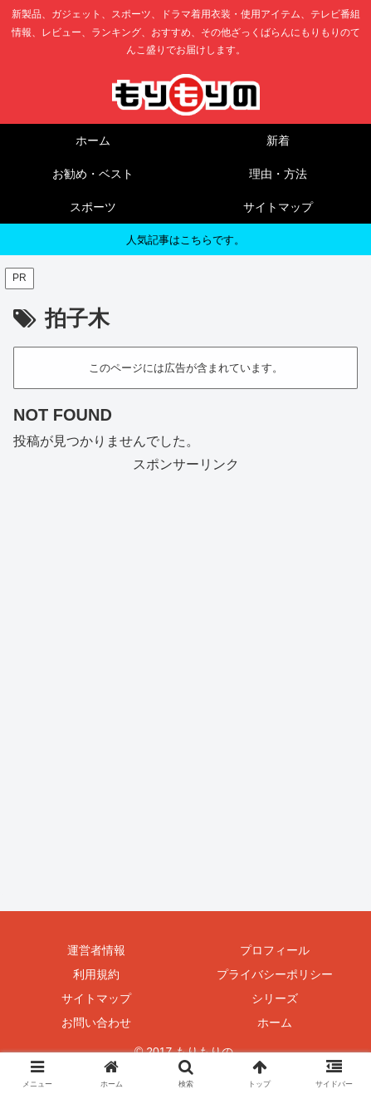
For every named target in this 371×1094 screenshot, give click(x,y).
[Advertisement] (185, 663)
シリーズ (274, 998)
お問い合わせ (96, 1022)
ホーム (274, 1022)
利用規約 (96, 974)
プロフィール (275, 950)
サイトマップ (96, 998)
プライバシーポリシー (275, 974)
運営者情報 (96, 950)
